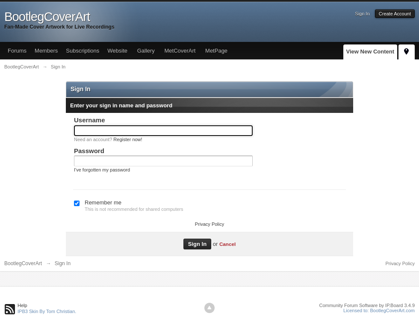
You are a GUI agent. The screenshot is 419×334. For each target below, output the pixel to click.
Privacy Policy (209, 224)
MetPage (216, 50)
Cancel (227, 244)
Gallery (146, 50)
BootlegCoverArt (23, 263)
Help (22, 305)
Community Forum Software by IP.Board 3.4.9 (367, 305)
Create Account (395, 13)
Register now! (127, 139)
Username (89, 120)
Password (89, 150)
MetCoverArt (179, 50)
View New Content (370, 51)
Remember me (103, 202)
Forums (17, 50)
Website (117, 50)
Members (46, 50)
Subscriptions (82, 50)
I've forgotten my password (102, 169)
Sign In (362, 13)
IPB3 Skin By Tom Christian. (47, 311)
